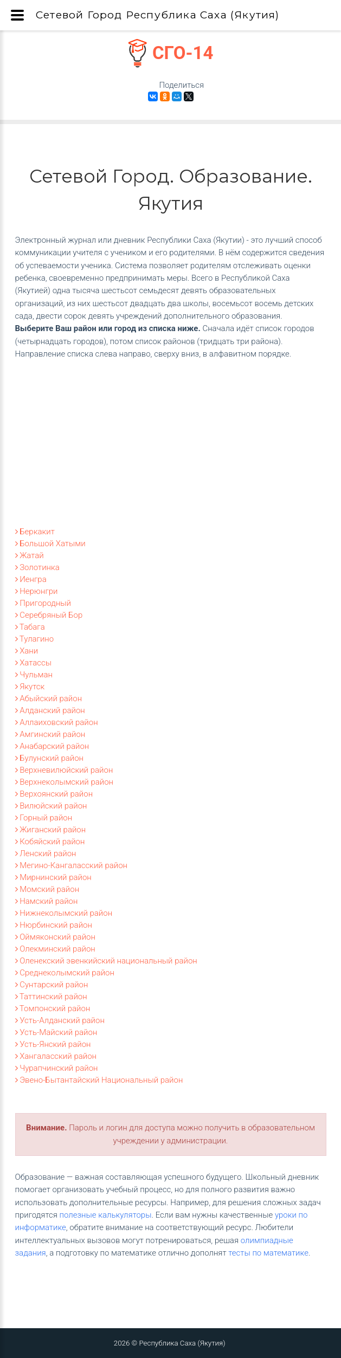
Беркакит (35, 531)
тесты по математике (268, 1253)
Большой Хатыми (50, 543)
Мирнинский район (53, 877)
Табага (30, 627)
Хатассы (33, 663)
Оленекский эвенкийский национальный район (106, 961)
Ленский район (45, 853)
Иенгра (31, 579)
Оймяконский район (55, 937)
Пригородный (43, 603)
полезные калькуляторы (106, 1215)
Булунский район (49, 758)
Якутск (30, 686)
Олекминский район (55, 949)
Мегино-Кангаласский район (71, 865)
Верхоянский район (54, 794)
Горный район (44, 818)
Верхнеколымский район (64, 782)
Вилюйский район (51, 806)
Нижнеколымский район (64, 913)
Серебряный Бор (49, 615)
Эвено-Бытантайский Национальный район (99, 1080)
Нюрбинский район (53, 925)
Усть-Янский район (53, 1044)
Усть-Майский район (56, 1032)
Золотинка (37, 567)
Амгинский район (50, 734)
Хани (26, 651)
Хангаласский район (56, 1056)
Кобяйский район (50, 841)
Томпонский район (53, 1008)
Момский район (47, 889)
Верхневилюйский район (64, 770)
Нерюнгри (36, 591)
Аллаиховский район (56, 722)
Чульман (34, 675)
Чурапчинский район (56, 1068)
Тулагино (34, 639)
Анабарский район (52, 746)
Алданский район (50, 710)
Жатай (29, 555)
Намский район (46, 901)
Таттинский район (51, 996)
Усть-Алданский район (60, 1020)
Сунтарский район (51, 985)
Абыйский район (48, 698)
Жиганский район (50, 830)
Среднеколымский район (64, 973)
